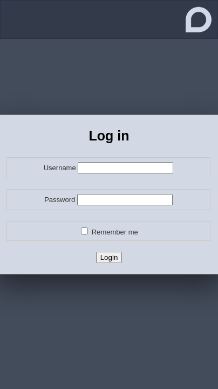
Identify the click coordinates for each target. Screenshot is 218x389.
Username (60, 168)
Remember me (115, 232)
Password (59, 200)
